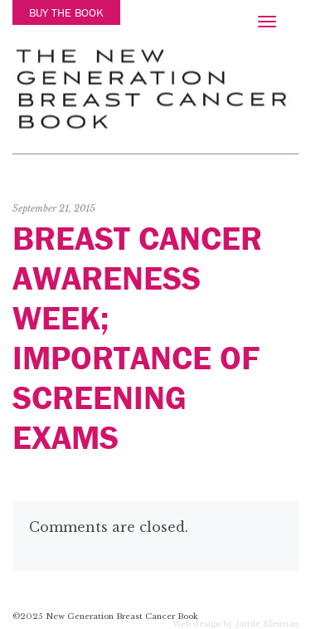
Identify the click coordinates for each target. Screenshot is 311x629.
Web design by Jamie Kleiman (236, 625)
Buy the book (66, 12)
